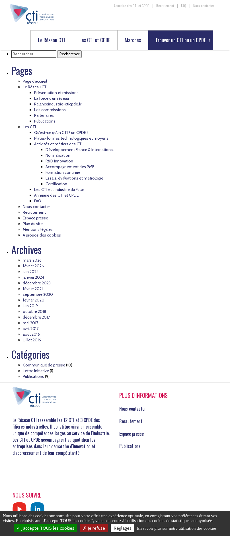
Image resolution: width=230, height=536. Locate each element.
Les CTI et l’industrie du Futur (59, 189)
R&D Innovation (59, 161)
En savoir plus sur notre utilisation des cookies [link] (177, 528)
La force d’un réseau (51, 98)
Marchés (133, 40)
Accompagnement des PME (70, 166)
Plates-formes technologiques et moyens (71, 138)
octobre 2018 (34, 311)
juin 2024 (31, 271)
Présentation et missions (56, 92)
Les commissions (50, 109)
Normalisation (58, 155)
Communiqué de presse (44, 365)
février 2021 (33, 288)
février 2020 (33, 300)
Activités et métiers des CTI (58, 143)
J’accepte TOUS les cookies (45, 528)
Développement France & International (80, 149)
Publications (45, 121)
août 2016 (31, 334)
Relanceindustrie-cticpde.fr (57, 104)
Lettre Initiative (36, 370)
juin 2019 (30, 305)
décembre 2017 (36, 317)
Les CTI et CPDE (94, 40)
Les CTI (29, 126)
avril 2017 (30, 328)
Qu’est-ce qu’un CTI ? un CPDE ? (61, 132)
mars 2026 (32, 260)
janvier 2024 (33, 277)
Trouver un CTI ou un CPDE (180, 40)
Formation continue (63, 172)
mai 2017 (30, 322)
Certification (56, 183)
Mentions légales (38, 229)
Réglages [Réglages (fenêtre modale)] (123, 528)
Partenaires (44, 115)
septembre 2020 (38, 294)
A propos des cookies (42, 235)
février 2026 (33, 265)
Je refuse (94, 528)
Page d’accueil (35, 81)
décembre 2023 (37, 283)
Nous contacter (203, 6)
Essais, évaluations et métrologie (74, 178)
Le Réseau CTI (51, 40)
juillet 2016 (32, 340)
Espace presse (35, 218)
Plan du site (33, 223)
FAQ (183, 6)
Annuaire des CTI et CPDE (131, 6)
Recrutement (165, 6)
